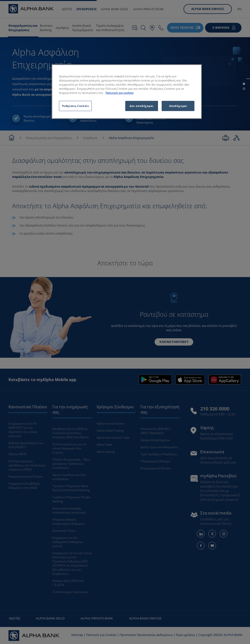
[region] (127, 91)
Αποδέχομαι (178, 106)
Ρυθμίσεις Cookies (75, 106)
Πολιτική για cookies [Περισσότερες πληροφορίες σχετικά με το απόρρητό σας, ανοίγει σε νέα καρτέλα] (119, 93)
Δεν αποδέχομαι (141, 106)
